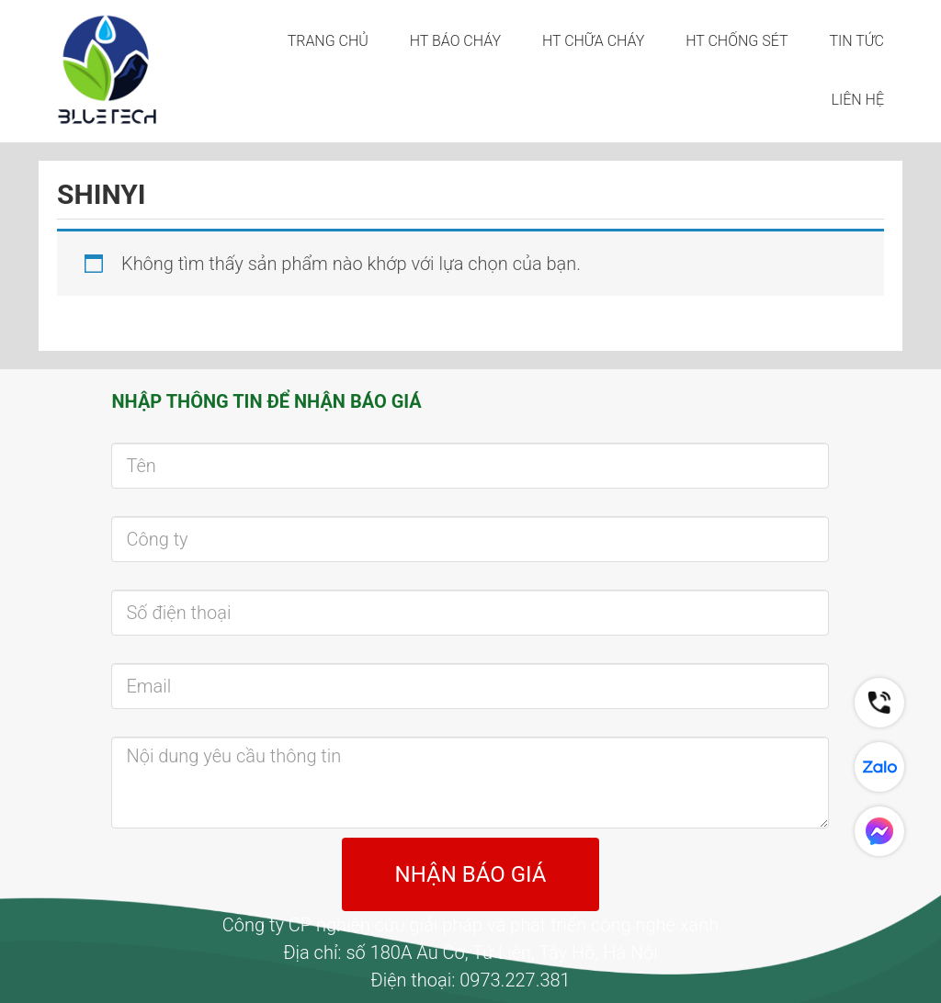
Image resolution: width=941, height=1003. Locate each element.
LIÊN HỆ (858, 99)
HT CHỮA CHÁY (593, 41)
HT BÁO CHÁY (455, 41)
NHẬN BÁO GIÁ (471, 874)
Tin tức (856, 41)
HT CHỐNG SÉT (737, 41)
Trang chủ (328, 41)
